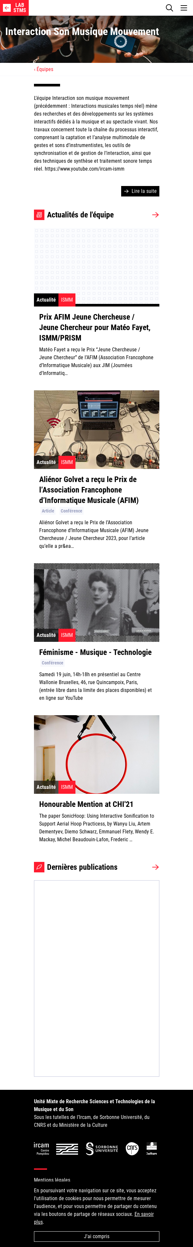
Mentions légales (52, 1180)
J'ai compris (96, 1236)
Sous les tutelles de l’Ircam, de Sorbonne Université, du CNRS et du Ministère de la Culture (94, 1113)
